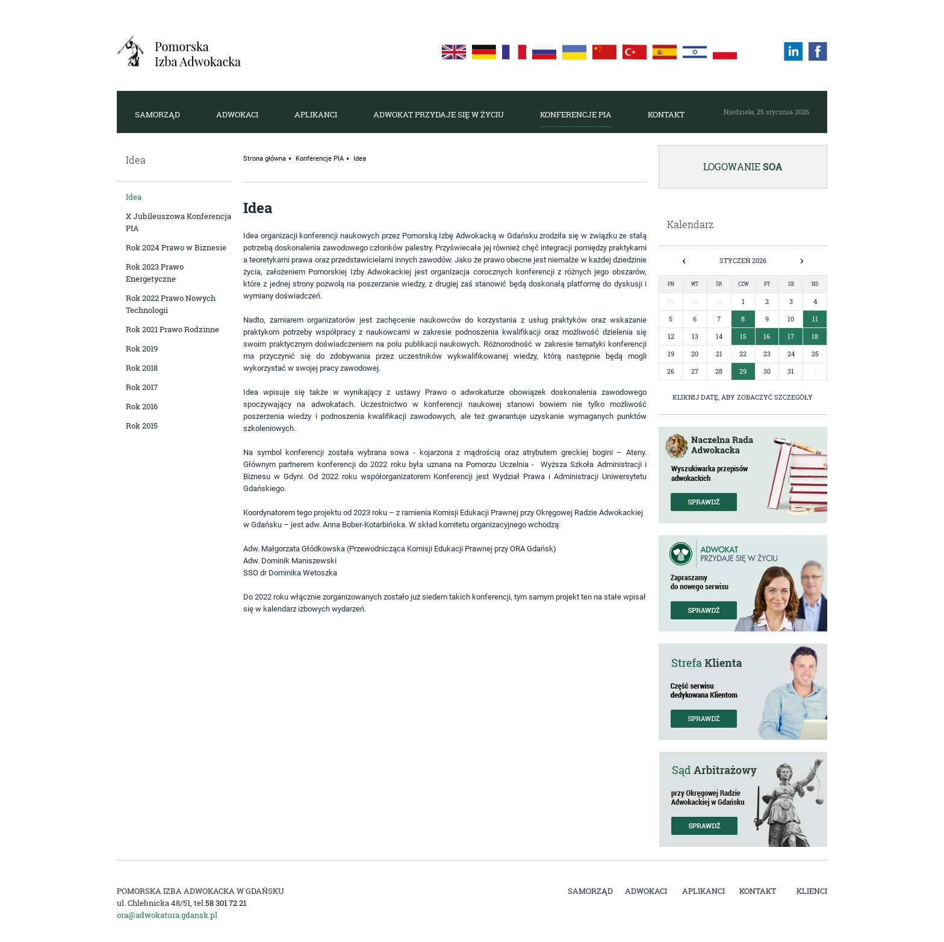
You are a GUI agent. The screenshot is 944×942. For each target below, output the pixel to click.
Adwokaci (237, 114)
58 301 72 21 (225, 902)
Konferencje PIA (576, 114)
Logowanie (743, 166)
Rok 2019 (142, 348)
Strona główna (264, 159)
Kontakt (666, 114)
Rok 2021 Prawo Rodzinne (172, 329)
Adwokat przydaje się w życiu (438, 114)
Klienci (811, 890)
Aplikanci (315, 114)
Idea (133, 196)
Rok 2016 (142, 406)
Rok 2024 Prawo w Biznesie (176, 247)
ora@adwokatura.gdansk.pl (167, 914)
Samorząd (157, 114)
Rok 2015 (142, 425)
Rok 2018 (142, 367)
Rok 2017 (142, 387)
